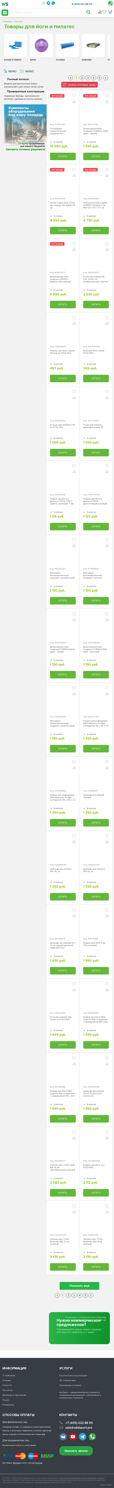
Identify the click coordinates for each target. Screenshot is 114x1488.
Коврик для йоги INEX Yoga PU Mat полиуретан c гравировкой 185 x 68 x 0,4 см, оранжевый (96, 1019)
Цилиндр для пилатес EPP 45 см (61, 870)
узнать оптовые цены (82, 84)
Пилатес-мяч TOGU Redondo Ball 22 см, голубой (60, 1241)
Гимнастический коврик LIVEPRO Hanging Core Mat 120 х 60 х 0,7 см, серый (95, 205)
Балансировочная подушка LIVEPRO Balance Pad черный (60, 279)
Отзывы (6, 1380)
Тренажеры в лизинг (70, 1385)
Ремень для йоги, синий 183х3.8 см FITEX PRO (62, 352)
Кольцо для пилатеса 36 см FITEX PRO (62, 426)
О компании (8, 1375)
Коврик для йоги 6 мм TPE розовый (94, 944)
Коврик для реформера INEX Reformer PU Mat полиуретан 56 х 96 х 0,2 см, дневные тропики (96, 723)
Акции (5, 1399)
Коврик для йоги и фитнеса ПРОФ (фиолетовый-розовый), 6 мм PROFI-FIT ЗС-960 (95, 501)
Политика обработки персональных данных (82, 1478)
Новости (7, 1385)
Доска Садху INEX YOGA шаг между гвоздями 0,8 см (62, 205)
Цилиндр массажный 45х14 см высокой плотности (93, 1093)
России (38, 1463)
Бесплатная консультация (73, 1375)
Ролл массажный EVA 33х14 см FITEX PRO (60, 1018)
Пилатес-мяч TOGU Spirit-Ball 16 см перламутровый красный (62, 1167)
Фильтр (29, 71)
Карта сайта (106, 1485)
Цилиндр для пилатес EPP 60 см (94, 870)
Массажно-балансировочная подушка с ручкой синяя (62, 575)
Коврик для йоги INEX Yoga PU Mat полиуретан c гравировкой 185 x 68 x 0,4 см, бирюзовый (62, 1093)
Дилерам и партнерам (14, 1395)
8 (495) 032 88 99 (82, 4)
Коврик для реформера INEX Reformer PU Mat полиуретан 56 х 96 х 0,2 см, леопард (62, 797)
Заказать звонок (76, 1451)
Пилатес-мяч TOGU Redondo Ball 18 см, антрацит (93, 1241)
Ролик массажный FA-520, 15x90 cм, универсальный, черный (95, 279)
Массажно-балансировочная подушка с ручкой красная (92, 575)
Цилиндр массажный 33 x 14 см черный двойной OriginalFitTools (63, 945)
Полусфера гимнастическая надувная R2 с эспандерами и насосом (62, 131)
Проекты (7, 1390)
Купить (63, 156)
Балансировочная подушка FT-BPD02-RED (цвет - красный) (95, 649)
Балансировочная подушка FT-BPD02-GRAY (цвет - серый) (95, 131)
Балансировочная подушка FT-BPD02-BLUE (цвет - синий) (62, 649)
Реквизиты (8, 1404)
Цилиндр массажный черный (93, 796)
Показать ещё (79, 1286)
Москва (17, 1463)
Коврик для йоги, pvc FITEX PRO (94, 1166)
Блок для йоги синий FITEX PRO (93, 352)
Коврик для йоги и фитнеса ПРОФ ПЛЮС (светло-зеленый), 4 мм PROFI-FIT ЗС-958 (62, 501)
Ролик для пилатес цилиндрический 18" (93, 426)
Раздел (12, 71)
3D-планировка (67, 1380)
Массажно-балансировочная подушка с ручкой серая (62, 723)
